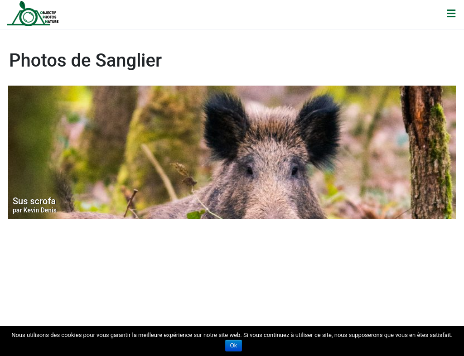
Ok (233, 345)
